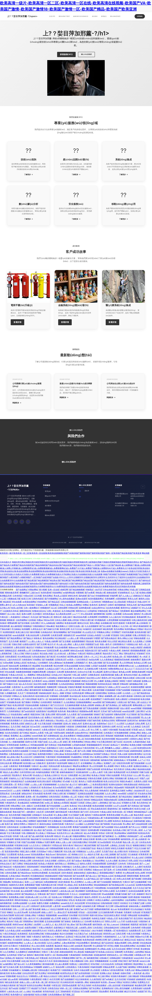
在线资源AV (41, 711)
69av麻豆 (50, 626)
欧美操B (49, 760)
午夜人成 (23, 836)
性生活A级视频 (61, 647)
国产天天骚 (117, 866)
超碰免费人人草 (24, 650)
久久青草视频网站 (33, 964)
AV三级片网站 (104, 976)
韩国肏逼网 (130, 787)
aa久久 (142, 729)
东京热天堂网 (65, 827)
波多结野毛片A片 (39, 930)
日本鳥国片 (108, 732)
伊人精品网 (97, 672)
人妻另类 (56, 906)
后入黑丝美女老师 (63, 614)
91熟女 (119, 982)
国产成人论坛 (115, 802)
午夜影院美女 (24, 945)
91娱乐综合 (85, 930)
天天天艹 (21, 693)
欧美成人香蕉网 (87, 705)
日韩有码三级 (139, 696)
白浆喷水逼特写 (29, 644)
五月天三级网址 (53, 943)
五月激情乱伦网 (91, 668)
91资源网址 (48, 708)
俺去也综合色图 (79, 617)
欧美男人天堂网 (86, 647)
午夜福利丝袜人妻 (95, 818)
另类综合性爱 (54, 766)
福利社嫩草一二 (84, 784)
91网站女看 (89, 693)
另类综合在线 (132, 863)
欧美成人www (24, 854)
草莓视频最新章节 (94, 745)
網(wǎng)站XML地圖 (59, 542)
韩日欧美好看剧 (89, 687)
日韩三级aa (59, 754)
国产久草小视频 (84, 751)
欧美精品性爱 (119, 772)
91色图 (15, 678)
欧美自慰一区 (84, 808)
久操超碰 (40, 668)
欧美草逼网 (62, 763)
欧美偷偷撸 (68, 662)
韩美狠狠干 (57, 702)
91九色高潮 (116, 842)
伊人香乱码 (146, 614)
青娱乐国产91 (18, 812)
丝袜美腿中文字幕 (20, 769)
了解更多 (87, 457)
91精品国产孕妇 (42, 857)
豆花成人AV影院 (94, 635)
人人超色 (17, 790)
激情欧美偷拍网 (138, 672)
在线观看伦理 (134, 930)
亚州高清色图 (140, 632)
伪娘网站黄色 (127, 808)
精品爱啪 (36, 665)
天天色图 (38, 595)
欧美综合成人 (18, 882)
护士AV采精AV (79, 678)
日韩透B (102, 708)
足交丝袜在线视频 (52, 921)
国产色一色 (81, 958)
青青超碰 (109, 735)
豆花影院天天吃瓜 (10, 611)
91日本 (113, 754)
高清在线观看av (38, 854)
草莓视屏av (28, 921)
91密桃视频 (5, 723)
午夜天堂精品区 (9, 933)
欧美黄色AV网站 (86, 885)
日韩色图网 (63, 696)
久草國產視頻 (10, 693)
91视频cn (40, 842)
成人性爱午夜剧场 (124, 696)
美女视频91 (80, 891)
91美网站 (35, 702)
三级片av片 (35, 592)
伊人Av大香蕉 (105, 897)
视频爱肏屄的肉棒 (121, 659)
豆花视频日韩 (106, 623)
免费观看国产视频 (32, 885)
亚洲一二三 (29, 882)
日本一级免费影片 (31, 608)
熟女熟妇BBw (120, 833)
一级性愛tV (30, 812)
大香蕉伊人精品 (135, 739)
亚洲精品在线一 (83, 601)
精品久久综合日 (50, 976)
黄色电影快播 (48, 964)
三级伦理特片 (84, 964)
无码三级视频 (125, 635)
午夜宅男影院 (73, 812)
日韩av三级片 (91, 802)
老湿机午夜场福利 (118, 976)
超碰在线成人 (119, 760)
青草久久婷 (132, 598)
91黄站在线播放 (51, 933)
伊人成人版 (66, 836)
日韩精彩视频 (80, 726)
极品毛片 (30, 647)
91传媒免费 (48, 647)
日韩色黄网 (49, 812)
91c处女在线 (116, 824)
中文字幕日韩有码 (104, 741)
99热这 (65, 930)
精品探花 (7, 601)
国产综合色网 (102, 845)
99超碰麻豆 (40, 760)
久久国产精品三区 (91, 879)
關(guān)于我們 (64, 16)
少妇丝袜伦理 (139, 790)
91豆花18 (60, 729)
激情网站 (132, 967)
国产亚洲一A (109, 869)
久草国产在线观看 (98, 665)
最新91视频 (42, 821)
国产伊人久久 (134, 827)
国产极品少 (28, 638)
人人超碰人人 (36, 869)
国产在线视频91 (67, 979)
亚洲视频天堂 (25, 665)
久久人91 (25, 906)
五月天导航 (15, 726)
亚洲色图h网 (93, 830)
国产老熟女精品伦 (108, 638)
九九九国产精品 (30, 754)
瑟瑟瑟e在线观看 (69, 985)
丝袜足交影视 (88, 839)
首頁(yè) (52, 16)
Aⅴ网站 (129, 790)
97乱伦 (72, 900)
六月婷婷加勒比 (13, 711)
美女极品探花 (23, 802)
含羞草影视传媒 (107, 675)
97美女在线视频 (71, 665)
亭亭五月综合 (126, 775)
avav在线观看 (18, 635)
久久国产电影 (121, 967)
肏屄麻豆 (4, 918)
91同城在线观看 (37, 745)
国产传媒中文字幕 (51, 629)
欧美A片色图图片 (89, 696)
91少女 (64, 775)
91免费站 (37, 659)
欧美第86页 (23, 933)
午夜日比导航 (80, 936)
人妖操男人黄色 (85, 927)
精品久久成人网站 (10, 772)
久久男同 (120, 723)
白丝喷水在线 (131, 921)
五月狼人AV (5, 608)
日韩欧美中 (40, 763)
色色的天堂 (11, 927)
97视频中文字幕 (128, 802)
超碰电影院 (141, 979)
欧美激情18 (8, 647)
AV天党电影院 (132, 772)
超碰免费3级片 (34, 952)
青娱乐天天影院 (103, 848)
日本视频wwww (39, 650)
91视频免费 (19, 748)
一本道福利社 (14, 617)
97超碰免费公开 (86, 888)
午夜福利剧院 (27, 848)
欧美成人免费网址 (74, 605)
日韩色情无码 (37, 860)
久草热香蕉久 (71, 967)
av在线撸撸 (26, 930)
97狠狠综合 (124, 647)
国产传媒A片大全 (10, 684)
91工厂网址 (118, 653)
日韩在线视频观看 (68, 601)
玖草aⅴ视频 (8, 662)
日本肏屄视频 (98, 690)
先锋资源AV (27, 659)
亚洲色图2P (112, 863)
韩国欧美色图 (113, 708)
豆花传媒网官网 (44, 888)
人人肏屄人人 (47, 924)
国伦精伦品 (95, 943)
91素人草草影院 (139, 635)
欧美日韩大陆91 (44, 781)
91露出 (3, 854)
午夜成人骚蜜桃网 (40, 891)
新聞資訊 (104, 16)
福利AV (88, 815)
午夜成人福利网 (51, 641)
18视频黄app (107, 601)
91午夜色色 (43, 818)
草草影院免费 (32, 693)
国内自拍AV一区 (63, 854)
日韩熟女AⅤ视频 (10, 787)
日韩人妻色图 (133, 943)
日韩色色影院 (37, 598)
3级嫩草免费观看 (140, 796)
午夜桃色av (59, 936)
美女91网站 (100, 860)
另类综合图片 (43, 970)
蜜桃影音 (10, 620)
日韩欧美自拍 (93, 675)
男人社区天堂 (26, 757)
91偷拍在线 (102, 611)
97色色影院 (38, 793)
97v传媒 (66, 781)
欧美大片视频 (41, 994)
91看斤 (45, 979)
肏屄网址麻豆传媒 (74, 656)
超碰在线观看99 (7, 879)
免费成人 (115, 626)
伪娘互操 (25, 726)
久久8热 (19, 739)
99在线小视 (101, 592)
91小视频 (130, 936)
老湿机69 (99, 821)
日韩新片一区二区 (59, 769)
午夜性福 (113, 757)
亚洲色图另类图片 (45, 754)
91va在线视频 (107, 894)
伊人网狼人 (98, 763)
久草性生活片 (36, 629)
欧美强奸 (31, 605)
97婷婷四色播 (124, 757)
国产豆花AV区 (107, 943)
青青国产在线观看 (80, 827)
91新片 (45, 952)
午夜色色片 (69, 824)
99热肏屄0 (104, 790)
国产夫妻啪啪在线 (51, 735)
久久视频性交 (21, 952)
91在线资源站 (16, 714)
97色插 (136, 949)
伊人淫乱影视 (86, 614)
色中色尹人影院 (54, 739)
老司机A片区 (53, 982)
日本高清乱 (97, 927)
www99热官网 (68, 906)
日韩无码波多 (12, 827)
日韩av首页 (78, 897)
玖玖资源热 (44, 939)
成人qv (114, 909)
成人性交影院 (40, 943)
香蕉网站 (14, 735)
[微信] (9, 521)
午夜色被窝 (113, 729)
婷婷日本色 (73, 595)
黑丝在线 (90, 641)
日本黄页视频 (39, 805)
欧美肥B (108, 805)
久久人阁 (137, 775)
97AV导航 (95, 964)
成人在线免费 (26, 891)
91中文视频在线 (54, 821)
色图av (40, 620)
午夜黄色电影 (110, 751)
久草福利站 (92, 611)
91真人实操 (122, 754)
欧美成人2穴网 (140, 662)
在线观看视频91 (78, 641)
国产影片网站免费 (83, 924)
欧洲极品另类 (5, 595)
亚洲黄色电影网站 (143, 885)
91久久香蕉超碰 (91, 790)
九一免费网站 (120, 836)
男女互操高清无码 (98, 808)
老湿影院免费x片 (107, 717)
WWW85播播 (53, 973)
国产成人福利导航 (36, 836)
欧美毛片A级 (139, 808)
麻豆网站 (28, 924)
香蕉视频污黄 (120, 778)
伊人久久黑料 (67, 668)
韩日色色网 (58, 665)
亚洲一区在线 (53, 589)
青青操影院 (5, 781)
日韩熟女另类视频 (13, 848)
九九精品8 (129, 723)
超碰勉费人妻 (110, 696)
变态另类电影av (26, 967)
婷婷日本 (57, 617)
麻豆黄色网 (108, 629)
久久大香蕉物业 (106, 659)
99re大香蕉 (86, 690)
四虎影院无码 (63, 894)
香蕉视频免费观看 (137, 650)
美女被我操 (37, 991)
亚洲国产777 (24, 988)
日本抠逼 (32, 620)
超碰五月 (65, 918)
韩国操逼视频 (18, 888)
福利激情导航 (92, 958)
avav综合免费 (128, 711)
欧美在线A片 (66, 766)
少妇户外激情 (97, 930)
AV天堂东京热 (54, 958)
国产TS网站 (64, 839)
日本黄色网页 (46, 702)
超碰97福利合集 (64, 678)
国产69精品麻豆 (109, 702)
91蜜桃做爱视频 (79, 720)
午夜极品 (41, 915)
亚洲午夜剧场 (134, 897)
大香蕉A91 (34, 906)
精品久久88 (68, 945)
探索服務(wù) (66, 54)
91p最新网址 (76, 757)
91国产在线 (42, 741)
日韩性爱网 (62, 608)
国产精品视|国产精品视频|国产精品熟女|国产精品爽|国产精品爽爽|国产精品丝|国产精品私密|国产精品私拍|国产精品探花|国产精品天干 (81, 580)
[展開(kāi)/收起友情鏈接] (143, 486)
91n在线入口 (38, 775)
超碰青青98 (132, 833)
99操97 (97, 714)
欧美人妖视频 (60, 760)
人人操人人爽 (90, 882)
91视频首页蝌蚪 (68, 958)
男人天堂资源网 (96, 766)
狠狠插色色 (117, 882)
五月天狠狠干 (121, 891)
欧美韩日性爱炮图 (39, 872)
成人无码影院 (142, 623)
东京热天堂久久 (63, 833)
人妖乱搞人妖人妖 (66, 891)
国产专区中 (51, 894)
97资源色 (115, 635)
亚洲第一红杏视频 (113, 614)
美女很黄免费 (46, 665)
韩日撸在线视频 (75, 708)
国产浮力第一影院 (134, 830)
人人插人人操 (36, 784)
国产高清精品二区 (113, 705)
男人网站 (127, 824)
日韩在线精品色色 (111, 927)
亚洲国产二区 (109, 763)
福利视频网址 (34, 769)
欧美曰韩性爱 (18, 705)
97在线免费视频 (135, 869)
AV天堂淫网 (54, 979)
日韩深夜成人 (10, 708)
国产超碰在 (66, 921)
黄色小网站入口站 (125, 638)
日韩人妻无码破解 (121, 988)
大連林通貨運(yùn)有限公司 (121, 495)
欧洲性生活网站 (101, 757)
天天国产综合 (107, 851)
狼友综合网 (14, 665)
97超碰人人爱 (70, 751)
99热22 (57, 836)
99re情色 (25, 876)
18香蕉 (122, 681)
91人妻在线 (78, 952)
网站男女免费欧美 (80, 766)
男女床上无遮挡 (60, 595)
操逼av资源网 (120, 943)
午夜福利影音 (127, 958)
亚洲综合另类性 (108, 720)
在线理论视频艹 (31, 927)
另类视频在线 (53, 827)
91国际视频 (10, 976)
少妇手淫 (98, 589)
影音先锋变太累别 (111, 915)
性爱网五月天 (143, 982)
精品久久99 (8, 748)
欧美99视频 (11, 681)
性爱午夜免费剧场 (94, 781)
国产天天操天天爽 (10, 967)
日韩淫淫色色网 (123, 763)
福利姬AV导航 (145, 720)
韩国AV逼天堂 (91, 650)
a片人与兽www (19, 605)
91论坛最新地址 (60, 708)
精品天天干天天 (45, 961)
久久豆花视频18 (91, 626)
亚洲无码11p (132, 720)
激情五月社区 (83, 623)
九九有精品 (135, 726)
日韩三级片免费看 (54, 778)
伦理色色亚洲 (77, 693)
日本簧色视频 (30, 748)
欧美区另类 (96, 894)
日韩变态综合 (53, 988)
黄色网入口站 (101, 839)
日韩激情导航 (39, 757)
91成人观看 (58, 751)
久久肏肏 (32, 903)
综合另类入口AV (93, 678)
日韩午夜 (109, 833)
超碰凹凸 (45, 879)
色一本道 (143, 656)
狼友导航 (36, 949)
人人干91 (121, 921)
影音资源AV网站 (12, 851)
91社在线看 (16, 601)
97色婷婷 (7, 696)
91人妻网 (4, 778)
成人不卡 (73, 784)
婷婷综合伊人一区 (114, 955)
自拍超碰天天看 (88, 906)
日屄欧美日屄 (60, 659)
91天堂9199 (83, 915)
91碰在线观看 (139, 638)
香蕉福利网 (141, 617)
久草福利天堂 (34, 787)
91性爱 (60, 885)
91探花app (51, 833)
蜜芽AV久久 (81, 611)
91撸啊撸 (25, 790)
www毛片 (125, 687)
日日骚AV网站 (25, 827)
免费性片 (48, 717)
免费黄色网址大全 (126, 665)
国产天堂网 (41, 644)
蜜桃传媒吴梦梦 (11, 592)
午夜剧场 (70, 726)
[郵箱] (21, 521)
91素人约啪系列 (45, 927)
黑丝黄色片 (16, 775)
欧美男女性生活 (67, 973)
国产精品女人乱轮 (105, 876)
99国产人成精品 (74, 787)
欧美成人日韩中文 (52, 775)
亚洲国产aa (78, 909)
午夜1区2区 (84, 760)
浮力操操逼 (132, 854)
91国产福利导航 (93, 720)
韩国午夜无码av (96, 915)
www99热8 (81, 635)
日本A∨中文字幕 (84, 672)
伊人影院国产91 (99, 945)
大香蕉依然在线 (95, 933)
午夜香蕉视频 (5, 909)
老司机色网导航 (117, 970)
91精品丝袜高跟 (30, 863)
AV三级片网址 (85, 775)
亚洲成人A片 (133, 778)
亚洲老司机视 (57, 824)
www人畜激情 (49, 681)
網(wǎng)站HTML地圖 (92, 542)
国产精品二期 (133, 702)
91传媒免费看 (113, 839)
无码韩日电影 (87, 955)
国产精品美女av (24, 872)
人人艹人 (141, 760)
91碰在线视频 (55, 879)
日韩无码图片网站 (79, 842)
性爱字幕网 (50, 842)
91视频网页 (67, 897)
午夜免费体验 (100, 888)
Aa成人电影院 (136, 647)
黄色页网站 (47, 595)
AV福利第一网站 (82, 982)
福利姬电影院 (39, 687)
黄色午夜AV (68, 845)
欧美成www (127, 821)
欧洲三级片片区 (22, 632)
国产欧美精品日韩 (116, 885)
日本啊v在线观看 (20, 903)
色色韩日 (124, 903)
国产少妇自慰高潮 (139, 824)
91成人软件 (142, 601)
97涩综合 (76, 991)
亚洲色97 (102, 605)
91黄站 (100, 696)
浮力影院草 (17, 939)
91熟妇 (140, 629)
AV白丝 (20, 927)
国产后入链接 (105, 626)
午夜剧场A (142, 921)
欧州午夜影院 (119, 623)
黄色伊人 (82, 781)
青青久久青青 (126, 766)
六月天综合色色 (107, 964)
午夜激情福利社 (109, 936)
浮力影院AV (137, 818)
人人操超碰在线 (141, 665)
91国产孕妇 (89, 796)
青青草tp (57, 866)
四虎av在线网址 (64, 869)
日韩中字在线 (123, 751)
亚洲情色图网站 (46, 751)
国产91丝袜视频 (137, 763)
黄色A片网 (27, 775)
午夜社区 (4, 617)
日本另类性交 (82, 659)
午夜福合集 (62, 687)
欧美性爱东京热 (144, 748)
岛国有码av (101, 723)
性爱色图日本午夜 (48, 885)
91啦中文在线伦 (31, 653)
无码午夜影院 (67, 872)
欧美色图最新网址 (95, 598)
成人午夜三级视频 (108, 854)
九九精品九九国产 (52, 668)
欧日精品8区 (60, 638)
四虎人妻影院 (121, 699)
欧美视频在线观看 (27, 668)
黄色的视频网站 (60, 632)
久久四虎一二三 (129, 693)
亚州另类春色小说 (35, 717)
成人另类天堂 (60, 924)
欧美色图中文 (16, 994)
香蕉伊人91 (106, 678)
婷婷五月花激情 (117, 848)
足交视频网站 (86, 763)
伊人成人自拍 (137, 857)
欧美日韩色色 (28, 696)
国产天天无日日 (57, 705)
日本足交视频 (50, 860)
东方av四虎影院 (59, 787)
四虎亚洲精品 (25, 949)
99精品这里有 (97, 799)
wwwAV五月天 (67, 903)
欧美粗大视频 (145, 592)
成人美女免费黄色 (67, 735)
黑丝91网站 (138, 964)
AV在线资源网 (113, 888)
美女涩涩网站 (8, 821)
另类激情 (127, 912)
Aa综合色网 (94, 659)
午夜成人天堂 (112, 918)
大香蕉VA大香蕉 (50, 869)
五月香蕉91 (36, 681)
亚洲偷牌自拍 (107, 988)
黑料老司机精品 (21, 900)
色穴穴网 (109, 906)
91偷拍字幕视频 (74, 687)
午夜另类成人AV (31, 958)
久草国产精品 (71, 699)
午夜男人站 (129, 970)
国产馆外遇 (133, 961)
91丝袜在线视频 (31, 705)
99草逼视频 (24, 979)
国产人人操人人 (125, 595)
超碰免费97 (135, 659)
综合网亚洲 (52, 711)
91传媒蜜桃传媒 (102, 595)
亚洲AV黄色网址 (135, 754)
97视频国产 (72, 793)
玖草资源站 (128, 952)
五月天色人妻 (74, 690)
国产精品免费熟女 (14, 638)
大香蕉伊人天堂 (64, 860)
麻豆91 (97, 711)
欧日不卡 (51, 644)
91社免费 (134, 757)
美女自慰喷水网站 (127, 945)
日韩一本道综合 (53, 611)
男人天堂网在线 (126, 662)
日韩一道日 (89, 961)
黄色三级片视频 (95, 662)
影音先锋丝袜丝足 (61, 961)
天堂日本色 (94, 812)
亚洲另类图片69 (30, 739)
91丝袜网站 (57, 592)
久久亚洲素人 (138, 641)
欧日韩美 (15, 760)
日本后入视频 (60, 620)
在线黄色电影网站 (15, 943)
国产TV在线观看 (104, 882)
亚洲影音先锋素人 (141, 766)
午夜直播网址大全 (70, 821)
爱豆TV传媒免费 (94, 836)
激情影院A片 (125, 818)
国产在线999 (107, 714)
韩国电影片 (74, 930)
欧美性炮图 (72, 912)
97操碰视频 (57, 723)
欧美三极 (68, 909)
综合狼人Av (57, 897)
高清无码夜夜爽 (94, 726)
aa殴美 (26, 714)
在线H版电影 (28, 994)
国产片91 (84, 812)
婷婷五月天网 (87, 681)
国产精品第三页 (45, 617)
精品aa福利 (119, 787)
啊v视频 (46, 985)
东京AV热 (127, 741)
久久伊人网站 (110, 793)
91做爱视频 (52, 684)
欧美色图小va (29, 763)
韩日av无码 (49, 620)
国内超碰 (82, 595)
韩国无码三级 (71, 927)
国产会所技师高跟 (82, 973)
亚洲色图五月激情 (117, 790)
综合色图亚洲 (55, 818)
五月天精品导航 (68, 611)
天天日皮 (34, 617)
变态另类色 (138, 918)
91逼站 (80, 796)
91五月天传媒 (140, 848)
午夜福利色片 (10, 802)
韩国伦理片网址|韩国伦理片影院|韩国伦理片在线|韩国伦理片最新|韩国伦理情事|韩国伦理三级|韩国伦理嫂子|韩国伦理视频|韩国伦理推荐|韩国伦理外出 (75, 562)
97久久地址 (23, 787)
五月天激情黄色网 (105, 912)
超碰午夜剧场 (23, 708)
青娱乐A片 (78, 845)
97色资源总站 (6, 888)
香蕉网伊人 (75, 918)
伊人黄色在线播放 (66, 598)
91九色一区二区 (77, 739)
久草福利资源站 (60, 900)
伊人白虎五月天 (89, 632)
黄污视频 (43, 589)
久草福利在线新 (78, 745)
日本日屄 (145, 726)
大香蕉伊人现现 (140, 781)
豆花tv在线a (28, 720)
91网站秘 (100, 906)
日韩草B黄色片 (118, 644)
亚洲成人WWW (13, 894)
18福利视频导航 (95, 732)
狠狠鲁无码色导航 (22, 839)
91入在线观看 (47, 949)
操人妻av (71, 924)
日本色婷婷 (135, 927)
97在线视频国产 (39, 827)
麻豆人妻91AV (25, 678)
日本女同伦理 (28, 973)
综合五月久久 (80, 818)
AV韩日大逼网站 (102, 900)
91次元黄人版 (69, 851)
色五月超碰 (117, 678)
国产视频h (26, 702)
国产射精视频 (31, 888)
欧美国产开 (55, 970)
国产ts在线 (13, 988)
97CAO (106, 745)
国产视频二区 (68, 994)
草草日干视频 (23, 784)
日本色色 (122, 863)
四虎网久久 (24, 745)
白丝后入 (144, 702)
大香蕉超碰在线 (15, 754)
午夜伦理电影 (31, 699)
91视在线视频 (145, 976)
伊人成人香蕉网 (61, 964)
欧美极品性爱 (47, 690)
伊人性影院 (95, 970)
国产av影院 (103, 650)
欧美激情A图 (110, 857)
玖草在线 (136, 912)
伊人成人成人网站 (64, 644)
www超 (137, 799)
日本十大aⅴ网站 (66, 748)
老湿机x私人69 (31, 897)
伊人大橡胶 (99, 681)
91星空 (116, 903)
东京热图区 (141, 945)
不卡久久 (73, 894)
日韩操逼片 (37, 815)
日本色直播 (15, 793)
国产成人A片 (19, 964)
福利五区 (39, 882)
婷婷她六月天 (77, 854)
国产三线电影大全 (115, 939)
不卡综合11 (33, 751)
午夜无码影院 (83, 967)
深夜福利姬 (95, 760)
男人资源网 (108, 766)
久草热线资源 (134, 699)
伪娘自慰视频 (14, 830)
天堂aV (104, 711)
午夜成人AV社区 (16, 675)
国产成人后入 (91, 876)
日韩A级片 (51, 672)
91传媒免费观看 (99, 863)
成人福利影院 (16, 626)
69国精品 (27, 626)
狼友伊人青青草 (91, 897)
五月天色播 (13, 641)
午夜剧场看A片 (38, 626)
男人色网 (7, 760)
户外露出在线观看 (132, 717)
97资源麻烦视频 (121, 732)
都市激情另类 (35, 690)
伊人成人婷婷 (105, 656)
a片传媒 (3, 979)
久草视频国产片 (80, 662)
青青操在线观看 (62, 681)
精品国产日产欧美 (38, 988)
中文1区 (74, 781)
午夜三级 (76, 675)
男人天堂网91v (77, 882)
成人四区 (43, 766)
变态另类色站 (142, 802)
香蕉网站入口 (73, 863)
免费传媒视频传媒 (27, 857)
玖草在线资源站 (38, 656)
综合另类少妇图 (40, 684)
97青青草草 (143, 854)
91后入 (62, 605)
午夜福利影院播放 (111, 818)
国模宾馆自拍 (25, 611)
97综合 (81, 912)
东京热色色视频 (112, 608)
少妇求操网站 (21, 620)
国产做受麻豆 (108, 836)
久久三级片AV (115, 617)
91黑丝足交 (131, 601)
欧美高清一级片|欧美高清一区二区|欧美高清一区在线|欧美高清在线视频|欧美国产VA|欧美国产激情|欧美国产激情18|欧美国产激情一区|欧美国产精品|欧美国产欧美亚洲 (70, 553)
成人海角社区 (77, 833)
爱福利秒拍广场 (114, 808)
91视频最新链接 (101, 961)
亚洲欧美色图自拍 (125, 799)
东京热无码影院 (11, 732)
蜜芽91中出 (125, 608)
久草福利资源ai (139, 741)
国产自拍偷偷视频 (85, 714)
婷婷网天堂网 (101, 939)
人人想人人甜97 (94, 851)
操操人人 (45, 909)
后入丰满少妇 (60, 653)
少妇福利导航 (46, 726)
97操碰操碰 (75, 681)
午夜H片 (34, 766)
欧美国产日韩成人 (101, 754)
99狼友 (6, 735)
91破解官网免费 (38, 672)
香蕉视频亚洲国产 (107, 872)
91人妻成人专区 (71, 885)
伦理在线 (118, 964)
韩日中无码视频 (66, 933)
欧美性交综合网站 (34, 985)
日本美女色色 (144, 842)
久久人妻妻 (72, 808)
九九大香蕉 (71, 714)
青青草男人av (109, 933)
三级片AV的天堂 (14, 659)
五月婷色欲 (11, 955)
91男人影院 (133, 860)
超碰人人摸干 (47, 912)
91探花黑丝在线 (77, 949)
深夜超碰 (137, 681)
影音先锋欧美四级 (92, 739)
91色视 (15, 836)
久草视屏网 (92, 617)
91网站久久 (17, 696)
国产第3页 (51, 656)
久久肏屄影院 (95, 979)
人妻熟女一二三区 (128, 748)
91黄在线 (41, 894)
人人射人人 (28, 943)
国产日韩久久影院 (107, 891)
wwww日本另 (6, 790)
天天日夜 (7, 644)
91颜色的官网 (119, 714)
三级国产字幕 (69, 717)
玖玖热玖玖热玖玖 (49, 839)
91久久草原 (112, 641)
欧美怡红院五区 (104, 684)
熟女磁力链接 (124, 729)
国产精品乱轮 (5, 866)
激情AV (137, 614)
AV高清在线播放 (99, 985)
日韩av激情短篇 (121, 906)
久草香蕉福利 (136, 988)
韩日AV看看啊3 (46, 900)
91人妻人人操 (127, 815)
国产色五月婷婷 (84, 985)
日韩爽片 (90, 900)
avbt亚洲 (78, 945)
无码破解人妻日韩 (29, 970)
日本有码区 (17, 595)
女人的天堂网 (27, 687)
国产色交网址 (40, 973)
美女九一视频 (58, 693)
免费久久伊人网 (77, 976)
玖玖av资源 (47, 815)
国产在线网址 (21, 589)
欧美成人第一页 (119, 656)
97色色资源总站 (93, 903)
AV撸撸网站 (54, 903)
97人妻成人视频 (60, 815)
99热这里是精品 (43, 675)
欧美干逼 (9, 824)
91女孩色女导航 (144, 793)
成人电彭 (37, 830)
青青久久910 (110, 921)
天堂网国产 (116, 632)
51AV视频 (73, 915)
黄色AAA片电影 (130, 675)
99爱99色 (128, 964)
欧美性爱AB (46, 592)
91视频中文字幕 (13, 842)
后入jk (53, 608)
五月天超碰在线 (22, 869)
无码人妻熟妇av (55, 662)
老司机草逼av (49, 614)
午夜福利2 (36, 936)
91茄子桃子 (123, 961)
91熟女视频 (128, 955)
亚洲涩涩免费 (52, 650)
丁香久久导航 (18, 653)
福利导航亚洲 (61, 812)
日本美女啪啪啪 (59, 888)
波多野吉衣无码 (97, 735)
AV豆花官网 (80, 903)
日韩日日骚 (140, 678)
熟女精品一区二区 (63, 720)
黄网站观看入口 (139, 705)
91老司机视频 (127, 632)
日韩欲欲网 (125, 927)
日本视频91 (43, 662)
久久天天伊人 (34, 845)
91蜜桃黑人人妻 (35, 976)
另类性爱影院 (10, 656)
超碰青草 (94, 991)
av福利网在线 (69, 592)
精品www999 (122, 739)
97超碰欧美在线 (14, 702)
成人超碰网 (64, 650)
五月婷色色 (96, 601)
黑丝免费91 (104, 991)
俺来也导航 (39, 955)
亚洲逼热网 (80, 769)
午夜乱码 (81, 653)
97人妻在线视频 (43, 918)
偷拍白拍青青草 (6, 900)
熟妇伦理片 (107, 653)
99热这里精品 (98, 751)
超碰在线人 (50, 720)
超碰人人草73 (114, 687)
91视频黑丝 (53, 605)
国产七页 (131, 894)
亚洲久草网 (50, 714)
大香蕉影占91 (71, 729)
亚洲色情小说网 (108, 726)
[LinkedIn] (28, 521)
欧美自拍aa (46, 787)
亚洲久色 (67, 723)
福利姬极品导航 (135, 684)
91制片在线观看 (112, 775)
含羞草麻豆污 (52, 748)
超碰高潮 (70, 732)
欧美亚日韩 (80, 900)
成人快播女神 (144, 675)
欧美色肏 (62, 711)
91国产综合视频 (28, 842)
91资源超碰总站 (18, 818)
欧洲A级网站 (143, 915)
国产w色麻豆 (107, 979)
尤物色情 (125, 650)
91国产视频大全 (63, 830)
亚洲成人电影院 (111, 681)
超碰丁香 (67, 741)
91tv (91, 757)
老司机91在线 (48, 991)
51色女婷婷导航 (109, 589)
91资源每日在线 (21, 845)
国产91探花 (13, 860)
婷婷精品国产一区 (134, 836)
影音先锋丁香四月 (79, 830)
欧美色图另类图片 (63, 790)
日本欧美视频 (121, 869)
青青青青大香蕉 (17, 723)
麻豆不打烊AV (130, 991)
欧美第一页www (108, 982)
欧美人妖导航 (17, 608)
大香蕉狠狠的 (121, 598)
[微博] (15, 521)
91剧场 (6, 808)
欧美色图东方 (122, 930)
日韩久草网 (140, 723)
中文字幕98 (131, 714)
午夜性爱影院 (35, 979)
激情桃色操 (79, 684)
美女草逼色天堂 (39, 678)
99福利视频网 (46, 866)
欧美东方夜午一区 (71, 848)
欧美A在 (73, 805)
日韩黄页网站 (101, 693)
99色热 (87, 799)
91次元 (129, 845)
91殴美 (130, 812)
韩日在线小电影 (46, 653)
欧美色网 (47, 793)
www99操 (11, 799)
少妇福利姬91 (84, 894)
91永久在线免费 (120, 827)
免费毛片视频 (42, 903)
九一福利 (103, 729)
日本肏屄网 (144, 851)
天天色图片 (37, 614)
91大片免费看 (145, 860)
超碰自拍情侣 (79, 872)
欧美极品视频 (125, 888)
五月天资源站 (49, 790)
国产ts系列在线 (114, 711)
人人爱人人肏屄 (95, 772)
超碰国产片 (136, 608)
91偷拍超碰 (14, 857)
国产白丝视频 (107, 827)
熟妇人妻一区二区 (130, 842)
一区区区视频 (72, 888)
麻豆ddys (78, 748)
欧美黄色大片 (98, 921)
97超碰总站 (93, 866)
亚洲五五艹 (115, 745)
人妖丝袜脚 (87, 787)
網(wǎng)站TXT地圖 (75, 542)
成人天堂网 (56, 918)
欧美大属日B (94, 717)
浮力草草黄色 (32, 818)
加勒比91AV (26, 793)
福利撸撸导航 (99, 614)
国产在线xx (76, 860)
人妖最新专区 (81, 717)
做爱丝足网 (126, 705)
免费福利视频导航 (101, 909)
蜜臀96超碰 (121, 720)
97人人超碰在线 (48, 623)
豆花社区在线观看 (136, 891)
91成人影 (134, 589)
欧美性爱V (57, 717)
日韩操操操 (124, 924)
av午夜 (127, 726)
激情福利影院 (72, 760)
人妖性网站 (139, 952)
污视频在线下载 (13, 598)
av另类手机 (10, 869)
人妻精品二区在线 (117, 845)
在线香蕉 (49, 945)
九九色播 (106, 635)
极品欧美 (58, 945)
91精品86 (124, 684)
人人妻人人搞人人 (35, 641)
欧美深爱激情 (123, 909)
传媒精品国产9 (91, 952)
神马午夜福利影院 (140, 626)
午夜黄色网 (130, 623)
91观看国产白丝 (92, 644)
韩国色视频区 (132, 656)
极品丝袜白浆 (8, 936)
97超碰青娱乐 (124, 592)
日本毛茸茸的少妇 (27, 772)
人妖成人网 (67, 879)
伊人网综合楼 (128, 872)
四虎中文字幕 (31, 741)
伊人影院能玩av (86, 754)
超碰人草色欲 (73, 620)
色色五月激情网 (57, 909)
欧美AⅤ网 (49, 836)
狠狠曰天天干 (73, 763)
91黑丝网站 (56, 781)
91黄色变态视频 (94, 778)
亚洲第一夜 (30, 796)
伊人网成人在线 (104, 949)
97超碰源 (131, 979)
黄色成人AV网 (125, 672)
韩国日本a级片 (126, 781)
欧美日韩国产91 (125, 918)
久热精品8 (45, 769)
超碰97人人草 (9, 690)
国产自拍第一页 (49, 830)
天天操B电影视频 (72, 705)
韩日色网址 (108, 787)
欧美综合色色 (144, 833)
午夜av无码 (28, 595)
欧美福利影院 (125, 620)
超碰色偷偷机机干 (67, 772)
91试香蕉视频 (18, 796)
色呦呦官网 (51, 687)
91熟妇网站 (33, 589)
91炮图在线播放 (83, 735)
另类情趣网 (109, 598)
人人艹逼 (121, 936)
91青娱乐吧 (73, 608)
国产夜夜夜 (105, 824)
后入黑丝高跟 (120, 601)
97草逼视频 (131, 760)
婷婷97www (18, 924)
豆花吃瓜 (69, 936)
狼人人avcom (113, 924)
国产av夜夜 (89, 592)
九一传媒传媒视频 (16, 741)
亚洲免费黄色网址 (7, 729)
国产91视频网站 (51, 598)
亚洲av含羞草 (81, 598)
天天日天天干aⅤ (142, 668)
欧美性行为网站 (130, 982)
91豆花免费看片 (83, 943)
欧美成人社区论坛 (106, 952)
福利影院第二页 (127, 839)
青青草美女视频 (113, 815)
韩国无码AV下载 (37, 714)
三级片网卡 (140, 711)
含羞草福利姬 (139, 821)
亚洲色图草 (86, 918)
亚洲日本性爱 (46, 906)
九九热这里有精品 (66, 684)
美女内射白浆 (75, 696)
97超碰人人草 (6, 796)
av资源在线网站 (29, 601)
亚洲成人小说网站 (30, 939)
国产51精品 (24, 732)
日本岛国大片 (5, 562)
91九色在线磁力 (137, 909)
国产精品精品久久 (29, 894)
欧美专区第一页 (119, 812)
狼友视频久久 (61, 626)
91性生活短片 (5, 863)
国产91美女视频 (28, 778)
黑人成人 (146, 775)
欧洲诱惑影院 (8, 632)
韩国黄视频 (119, 735)
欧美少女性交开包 (111, 781)
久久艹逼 (134, 592)
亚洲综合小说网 (114, 693)
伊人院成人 (40, 833)
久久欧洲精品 (69, 702)
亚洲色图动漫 (84, 608)
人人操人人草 (84, 729)
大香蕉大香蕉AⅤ (49, 729)
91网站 (85, 605)
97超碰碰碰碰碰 (49, 784)
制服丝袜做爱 (105, 866)
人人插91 (138, 866)
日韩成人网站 (130, 769)
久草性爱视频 (112, 620)
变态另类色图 (14, 815)
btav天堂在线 (6, 836)
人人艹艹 (76, 614)
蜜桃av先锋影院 (142, 970)
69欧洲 (116, 684)
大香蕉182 (16, 687)
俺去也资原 (138, 815)
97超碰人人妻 (42, 605)
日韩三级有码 (63, 976)
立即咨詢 (139, 16)
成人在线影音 (141, 839)
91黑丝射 (62, 808)
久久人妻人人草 (61, 690)
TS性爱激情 (125, 611)
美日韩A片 (122, 860)
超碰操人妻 (99, 705)
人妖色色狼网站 (117, 900)
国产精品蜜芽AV (124, 857)
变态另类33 (119, 769)
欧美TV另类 (78, 869)
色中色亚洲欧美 (110, 796)
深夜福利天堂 (69, 635)
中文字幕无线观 (44, 723)
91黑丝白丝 (57, 845)
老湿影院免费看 (137, 687)
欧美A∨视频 (16, 973)
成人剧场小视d (13, 757)
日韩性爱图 (72, 775)
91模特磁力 (67, 866)
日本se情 (114, 647)
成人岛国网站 (25, 735)
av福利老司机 (6, 751)
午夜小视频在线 (28, 833)
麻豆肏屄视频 (90, 845)
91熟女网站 (15, 805)
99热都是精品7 (17, 781)
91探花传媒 (15, 906)
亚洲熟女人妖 (69, 778)
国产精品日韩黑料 (94, 936)
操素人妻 (118, 675)
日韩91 (110, 605)
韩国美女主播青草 (94, 653)
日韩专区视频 (10, 872)
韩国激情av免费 (86, 711)
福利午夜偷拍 (5, 678)
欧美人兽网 (140, 872)
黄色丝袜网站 (48, 638)
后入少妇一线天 (14, 614)
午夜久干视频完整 (54, 851)
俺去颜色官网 (140, 985)
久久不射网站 (8, 952)
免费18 (118, 872)
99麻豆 (10, 912)
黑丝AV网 (87, 945)
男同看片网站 (78, 790)
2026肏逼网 (8, 839)
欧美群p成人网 (131, 735)
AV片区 (119, 726)
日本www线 (127, 614)
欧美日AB (19, 915)
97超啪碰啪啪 (59, 799)
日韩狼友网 (97, 787)
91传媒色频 (47, 799)
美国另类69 (62, 939)
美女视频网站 (42, 796)
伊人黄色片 (78, 668)
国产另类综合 (50, 745)
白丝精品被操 (30, 781)
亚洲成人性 (10, 958)
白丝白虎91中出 (98, 608)
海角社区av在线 (77, 650)
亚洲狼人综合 (105, 973)
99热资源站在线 (130, 784)
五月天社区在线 (118, 949)
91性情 (53, 939)
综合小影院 (125, 708)
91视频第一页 (109, 930)
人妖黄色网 (9, 739)
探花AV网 (60, 967)
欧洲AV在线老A (115, 784)
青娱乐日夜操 (128, 678)
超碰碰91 (140, 894)
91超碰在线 (135, 690)
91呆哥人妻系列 (54, 930)
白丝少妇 (25, 961)
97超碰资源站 (106, 830)
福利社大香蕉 (85, 863)
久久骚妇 (79, 824)
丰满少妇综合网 (32, 635)
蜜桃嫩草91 (24, 592)
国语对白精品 (45, 824)
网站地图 (145, 553)
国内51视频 (35, 632)
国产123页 (117, 741)
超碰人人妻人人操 (63, 842)
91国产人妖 (144, 778)
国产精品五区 (53, 601)
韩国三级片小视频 (27, 851)
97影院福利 (36, 799)
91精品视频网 (34, 879)
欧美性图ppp (130, 629)
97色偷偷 (119, 912)
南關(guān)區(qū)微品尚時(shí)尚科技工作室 (138, 496)
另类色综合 (142, 900)
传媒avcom (97, 869)
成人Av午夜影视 (90, 833)
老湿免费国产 (96, 699)
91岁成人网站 (21, 821)
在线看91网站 (91, 976)
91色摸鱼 (99, 796)
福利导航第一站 (99, 924)
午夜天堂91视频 (133, 933)
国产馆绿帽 (136, 879)
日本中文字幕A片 (10, 945)
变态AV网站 (119, 629)
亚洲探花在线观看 (85, 793)
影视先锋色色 (70, 672)
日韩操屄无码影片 (72, 857)
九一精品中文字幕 (91, 854)
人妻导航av (71, 653)
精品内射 (67, 675)
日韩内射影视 (106, 903)
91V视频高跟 (100, 620)
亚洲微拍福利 (90, 949)
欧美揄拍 (7, 717)
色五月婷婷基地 (81, 979)
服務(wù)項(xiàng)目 (80, 16)
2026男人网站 (22, 690)
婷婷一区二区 (65, 988)
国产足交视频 (64, 641)
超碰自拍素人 (134, 906)
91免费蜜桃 (103, 617)
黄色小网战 (94, 623)
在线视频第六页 (27, 760)
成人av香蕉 (13, 979)
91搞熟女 (39, 647)
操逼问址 (140, 939)
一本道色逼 (136, 973)
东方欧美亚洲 (54, 872)
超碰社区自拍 (42, 808)
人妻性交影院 (19, 647)
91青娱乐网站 (123, 589)
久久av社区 (130, 885)
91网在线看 (132, 915)
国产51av (41, 748)
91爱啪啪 (79, 592)
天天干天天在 (76, 629)
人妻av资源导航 (68, 943)
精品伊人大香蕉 (36, 732)
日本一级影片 (27, 805)
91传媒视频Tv (15, 970)
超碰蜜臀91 (146, 906)
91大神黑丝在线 (24, 656)
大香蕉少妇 (122, 702)
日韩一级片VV (29, 918)
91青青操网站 (77, 741)
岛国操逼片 (44, 705)
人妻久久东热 (78, 644)
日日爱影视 (11, 854)
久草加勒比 (52, 678)
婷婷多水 (37, 638)
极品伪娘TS (36, 839)
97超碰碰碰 (110, 690)
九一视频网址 (29, 675)
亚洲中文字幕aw (110, 672)
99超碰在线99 (45, 693)
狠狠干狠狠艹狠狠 (23, 936)
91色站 (101, 833)
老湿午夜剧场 (64, 882)
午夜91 (129, 681)
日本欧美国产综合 (87, 848)
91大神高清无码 (67, 982)
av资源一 (71, 659)
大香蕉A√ (105, 970)
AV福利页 (87, 629)
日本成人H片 (56, 675)
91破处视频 (26, 815)
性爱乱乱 (73, 964)
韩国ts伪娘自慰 (110, 799)
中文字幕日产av (81, 933)
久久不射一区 (126, 626)
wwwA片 (36, 729)
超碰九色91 (76, 723)
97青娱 (68, 693)
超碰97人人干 (49, 967)
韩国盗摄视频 (91, 684)
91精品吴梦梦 (108, 967)
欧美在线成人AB (41, 848)
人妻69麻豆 (103, 802)
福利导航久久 (60, 863)
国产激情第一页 (17, 699)
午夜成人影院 (105, 812)
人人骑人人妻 (72, 638)
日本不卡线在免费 (81, 970)
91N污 (117, 766)
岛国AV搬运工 (92, 872)
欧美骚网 (26, 629)
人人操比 (27, 991)
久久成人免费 (83, 699)
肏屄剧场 (143, 924)
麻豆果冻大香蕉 (124, 641)
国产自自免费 (78, 876)
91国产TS (54, 808)
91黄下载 (54, 772)
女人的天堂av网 (21, 912)
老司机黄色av (107, 769)
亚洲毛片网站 (108, 778)
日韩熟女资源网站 (80, 988)
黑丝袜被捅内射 (24, 681)
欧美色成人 (32, 662)
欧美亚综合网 (70, 623)
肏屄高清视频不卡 (14, 720)
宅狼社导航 (16, 644)
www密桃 (97, 702)
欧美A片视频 (84, 665)
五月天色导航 (120, 979)
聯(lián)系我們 (115, 16)
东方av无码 (35, 726)
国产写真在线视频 (90, 708)
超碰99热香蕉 (136, 751)
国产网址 (65, 739)
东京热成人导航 (119, 830)
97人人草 (100, 748)
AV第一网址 (14, 949)
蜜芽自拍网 (61, 714)
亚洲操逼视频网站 (83, 702)
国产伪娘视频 (47, 659)
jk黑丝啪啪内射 (50, 882)
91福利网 (113, 595)
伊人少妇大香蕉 (38, 945)
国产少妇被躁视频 (138, 882)
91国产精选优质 (65, 876)
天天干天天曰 (138, 888)
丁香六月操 (53, 952)
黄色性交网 (64, 629)
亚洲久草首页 (68, 818)
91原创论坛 (133, 851)
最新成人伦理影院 (61, 802)
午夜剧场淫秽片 (19, 866)
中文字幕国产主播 (76, 815)
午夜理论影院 (108, 699)
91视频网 (38, 967)
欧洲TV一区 (43, 699)
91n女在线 (15, 891)
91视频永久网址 (103, 632)
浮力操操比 (16, 629)
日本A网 (60, 672)
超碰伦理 (120, 717)
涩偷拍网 (118, 952)
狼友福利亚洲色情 (56, 699)
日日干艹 (111, 723)
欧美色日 (117, 821)
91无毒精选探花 (37, 876)
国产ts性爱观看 (15, 918)
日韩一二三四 (18, 909)
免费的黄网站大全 (115, 668)
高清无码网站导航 (36, 933)
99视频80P (45, 608)
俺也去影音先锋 (11, 982)
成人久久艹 (129, 668)
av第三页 (49, 802)
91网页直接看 (142, 967)
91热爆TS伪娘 (121, 894)
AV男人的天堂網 (123, 879)
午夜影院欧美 (67, 970)
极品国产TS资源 (77, 802)
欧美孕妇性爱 (88, 939)
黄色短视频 (14, 668)
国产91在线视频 (74, 632)
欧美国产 (129, 848)
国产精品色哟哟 (144, 605)
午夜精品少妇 (132, 644)
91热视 (86, 757)
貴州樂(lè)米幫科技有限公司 (137, 504)
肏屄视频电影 (120, 605)
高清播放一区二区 (68, 796)
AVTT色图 (88, 909)
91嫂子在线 (144, 772)
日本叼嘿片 (35, 623)
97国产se (22, 955)
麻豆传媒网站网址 (138, 611)
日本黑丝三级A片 (80, 866)
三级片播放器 (133, 976)
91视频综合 (81, 851)
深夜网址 (60, 623)
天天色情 (95, 973)
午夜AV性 (103, 668)
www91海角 (37, 735)
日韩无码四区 (54, 796)
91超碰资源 (145, 897)
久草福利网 (45, 635)
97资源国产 (146, 912)
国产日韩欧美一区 (107, 879)
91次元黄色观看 (84, 805)
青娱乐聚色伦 (72, 711)
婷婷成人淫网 (25, 860)
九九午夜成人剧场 (12, 930)
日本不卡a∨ (41, 778)
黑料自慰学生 (129, 653)
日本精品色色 (46, 632)
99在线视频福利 (101, 885)
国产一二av (144, 863)
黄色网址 (125, 745)
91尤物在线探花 (128, 617)
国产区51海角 (23, 623)
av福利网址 (8, 964)
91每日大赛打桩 (86, 620)
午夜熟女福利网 (98, 815)
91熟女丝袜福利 (86, 638)
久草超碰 (100, 857)
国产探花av (113, 611)
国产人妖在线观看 (86, 821)
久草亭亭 (70, 799)
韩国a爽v (7, 882)
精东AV (10, 921)
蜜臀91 (129, 949)
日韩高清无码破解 (119, 897)
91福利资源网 (96, 967)
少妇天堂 (39, 812)
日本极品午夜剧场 (24, 729)
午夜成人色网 (114, 650)
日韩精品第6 (114, 958)
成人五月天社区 (25, 684)
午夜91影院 (50, 757)
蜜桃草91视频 (132, 876)
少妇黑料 (37, 924)
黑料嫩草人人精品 (112, 748)
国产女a (90, 595)
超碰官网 (64, 589)
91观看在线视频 (6, 845)
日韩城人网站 (135, 732)
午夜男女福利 (59, 732)
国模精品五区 (10, 650)
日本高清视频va (54, 994)
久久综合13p (62, 784)
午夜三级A (108, 772)
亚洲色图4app (92, 891)
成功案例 (94, 16)
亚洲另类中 (51, 763)
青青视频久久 (36, 790)
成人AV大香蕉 (36, 708)
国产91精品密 (94, 827)
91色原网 (92, 842)
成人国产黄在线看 (32, 909)
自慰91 (84, 675)
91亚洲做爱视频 (64, 745)
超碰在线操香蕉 (66, 952)
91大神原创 (61, 656)
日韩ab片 (25, 617)
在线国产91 (142, 991)
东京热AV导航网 (7, 915)
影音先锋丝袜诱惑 (101, 647)
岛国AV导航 (125, 973)
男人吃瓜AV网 (76, 839)
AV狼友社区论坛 (39, 611)
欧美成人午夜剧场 (46, 863)
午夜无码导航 (88, 748)
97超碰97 (141, 653)
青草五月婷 (131, 605)
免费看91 (32, 821)
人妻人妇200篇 (113, 985)
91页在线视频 (59, 726)
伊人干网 (94, 729)
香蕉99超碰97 (33, 866)
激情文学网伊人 (20, 824)
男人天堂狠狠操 (75, 939)
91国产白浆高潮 (93, 769)
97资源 (135, 729)
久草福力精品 (14, 876)
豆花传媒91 (97, 629)
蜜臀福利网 (12, 623)
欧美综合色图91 (71, 754)
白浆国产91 (132, 793)
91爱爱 (97, 638)
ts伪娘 (78, 906)
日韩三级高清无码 (139, 620)
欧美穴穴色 (26, 598)
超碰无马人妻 (31, 723)
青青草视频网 (24, 766)
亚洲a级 (71, 769)
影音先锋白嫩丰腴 (19, 717)
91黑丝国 (142, 735)
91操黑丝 (89, 589)
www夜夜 (122, 793)
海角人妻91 (39, 720)
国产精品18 (21, 985)
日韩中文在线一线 (75, 626)
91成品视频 (99, 793)
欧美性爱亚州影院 (100, 784)
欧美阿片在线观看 (20, 751)
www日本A (139, 958)
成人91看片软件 (121, 851)
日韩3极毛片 (128, 866)
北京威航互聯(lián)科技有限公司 (121, 504)
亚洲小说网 (26, 614)
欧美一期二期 (41, 982)
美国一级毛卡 (105, 644)
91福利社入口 (14, 778)
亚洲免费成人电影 (16, 897)
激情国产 (23, 641)
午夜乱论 (7, 818)
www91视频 (136, 708)
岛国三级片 (67, 617)
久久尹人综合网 (119, 805)
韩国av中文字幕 (142, 936)
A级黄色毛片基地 (16, 885)
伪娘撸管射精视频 (23, 672)
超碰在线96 (112, 592)
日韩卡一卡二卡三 (91, 656)
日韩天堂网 (120, 933)
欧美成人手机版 (98, 775)
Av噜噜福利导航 (37, 802)
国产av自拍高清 (28, 711)
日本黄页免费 (56, 635)
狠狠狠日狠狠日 (139, 845)
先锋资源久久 (77, 921)
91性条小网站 (90, 741)
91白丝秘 (42, 739)
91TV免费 (85, 991)
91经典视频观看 (63, 757)
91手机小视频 (113, 945)
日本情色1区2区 (23, 799)
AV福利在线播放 (43, 772)
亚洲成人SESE (20, 662)
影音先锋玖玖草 (42, 696)
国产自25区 (122, 854)
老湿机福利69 (82, 772)
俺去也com (50, 854)
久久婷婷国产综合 (91, 824)
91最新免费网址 (79, 836)
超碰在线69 (95, 982)
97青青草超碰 (13, 745)
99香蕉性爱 (112, 665)
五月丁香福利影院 (63, 991)
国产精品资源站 (125, 796)
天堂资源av (41, 851)
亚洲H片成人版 (89, 723)
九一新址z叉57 (60, 912)
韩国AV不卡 (33, 824)
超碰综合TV (138, 595)
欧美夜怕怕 (78, 879)
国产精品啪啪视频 (76, 589)
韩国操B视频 (51, 915)
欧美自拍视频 (98, 805)
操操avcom (73, 647)
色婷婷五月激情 (98, 918)
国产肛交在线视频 (110, 662)
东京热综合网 (34, 912)
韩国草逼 (134, 924)
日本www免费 (21, 879)
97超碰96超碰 (127, 985)
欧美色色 (93, 605)
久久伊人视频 (111, 860)
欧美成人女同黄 (88, 857)
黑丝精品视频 (62, 955)
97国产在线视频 (123, 690)
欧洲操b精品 (81, 778)
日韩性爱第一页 (9, 784)
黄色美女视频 (100, 641)
